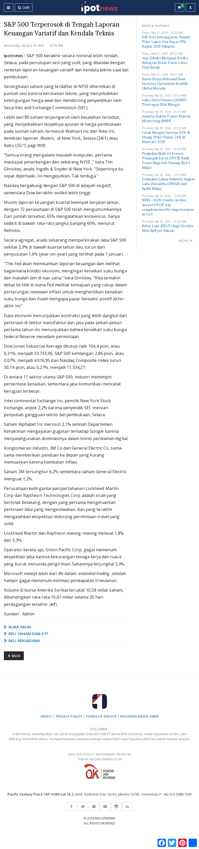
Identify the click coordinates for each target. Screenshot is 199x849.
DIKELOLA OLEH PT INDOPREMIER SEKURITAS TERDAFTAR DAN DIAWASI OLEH (99, 765)
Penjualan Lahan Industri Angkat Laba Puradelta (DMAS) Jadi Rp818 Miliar (168, 184)
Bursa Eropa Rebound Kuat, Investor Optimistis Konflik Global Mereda (165, 84)
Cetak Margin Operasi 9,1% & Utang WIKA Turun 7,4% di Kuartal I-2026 (166, 137)
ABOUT (46, 716)
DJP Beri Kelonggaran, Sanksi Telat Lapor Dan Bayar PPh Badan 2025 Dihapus (166, 42)
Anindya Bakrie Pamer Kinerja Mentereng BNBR (166, 118)
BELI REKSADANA (22, 640)
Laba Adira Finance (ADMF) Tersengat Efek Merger (164, 102)
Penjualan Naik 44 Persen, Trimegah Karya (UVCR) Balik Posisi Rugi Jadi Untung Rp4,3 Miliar (166, 160)
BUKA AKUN (17, 626)
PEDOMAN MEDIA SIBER (139, 716)
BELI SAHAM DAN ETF (26, 633)
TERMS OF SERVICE (101, 716)
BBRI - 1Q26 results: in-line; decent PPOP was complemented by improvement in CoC (168, 207)
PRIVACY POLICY (69, 716)
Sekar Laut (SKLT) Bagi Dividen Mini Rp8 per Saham (167, 228)
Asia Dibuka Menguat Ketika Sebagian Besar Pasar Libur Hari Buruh (165, 63)
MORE (186, 240)
